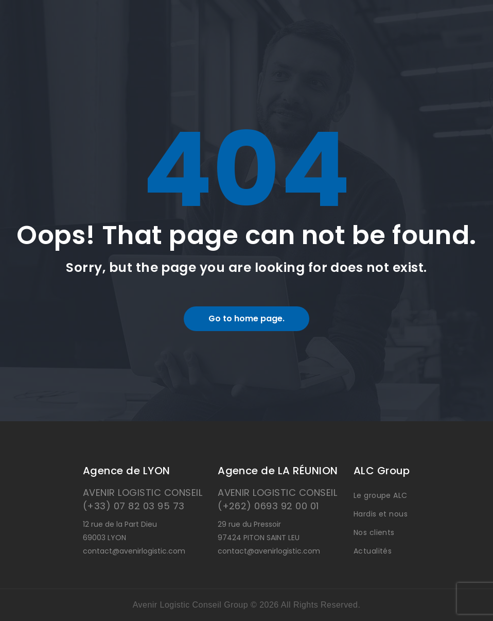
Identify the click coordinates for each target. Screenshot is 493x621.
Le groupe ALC (381, 495)
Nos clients (374, 532)
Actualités (373, 551)
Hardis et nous (381, 514)
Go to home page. (246, 318)
